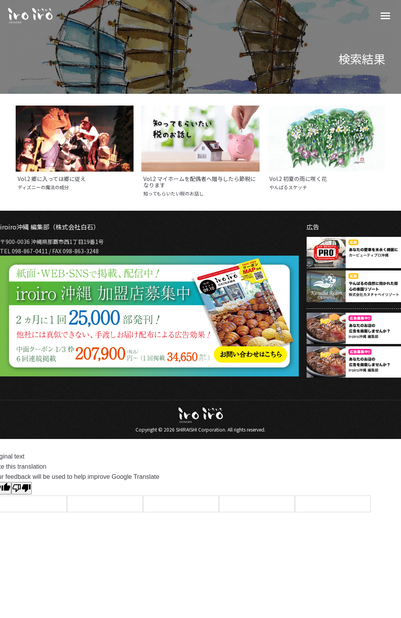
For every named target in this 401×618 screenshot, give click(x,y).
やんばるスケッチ (288, 187)
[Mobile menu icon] (385, 15)
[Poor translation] (21, 488)
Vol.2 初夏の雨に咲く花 (298, 179)
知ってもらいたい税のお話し (173, 193)
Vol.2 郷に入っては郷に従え (52, 179)
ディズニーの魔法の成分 (43, 187)
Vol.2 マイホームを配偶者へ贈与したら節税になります (199, 182)
